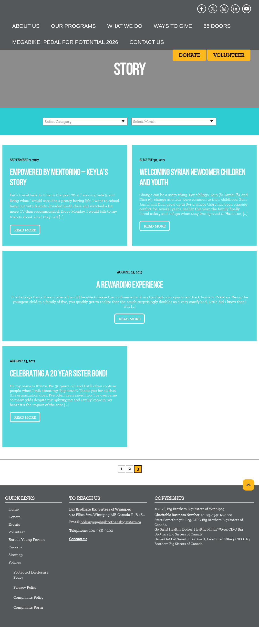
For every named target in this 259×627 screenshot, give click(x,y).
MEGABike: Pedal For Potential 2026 (65, 42)
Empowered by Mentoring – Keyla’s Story (59, 178)
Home (14, 509)
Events (14, 524)
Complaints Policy (28, 597)
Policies (15, 562)
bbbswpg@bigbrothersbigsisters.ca (111, 522)
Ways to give (173, 26)
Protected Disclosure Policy (31, 575)
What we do (124, 26)
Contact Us (147, 42)
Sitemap (16, 554)
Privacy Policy (25, 587)
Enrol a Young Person (27, 539)
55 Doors (217, 26)
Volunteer (17, 532)
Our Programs (73, 26)
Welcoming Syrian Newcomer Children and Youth (192, 178)
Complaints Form (28, 607)
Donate (15, 516)
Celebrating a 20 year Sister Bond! (58, 374)
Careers (15, 547)
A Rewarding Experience (129, 285)
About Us (26, 26)
